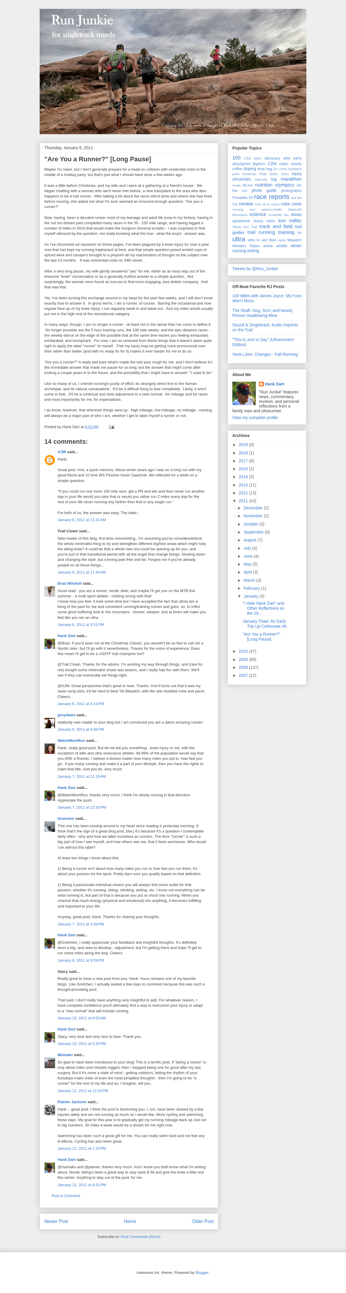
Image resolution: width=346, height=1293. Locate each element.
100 (236, 158)
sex (286, 215)
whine (268, 246)
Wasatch (294, 240)
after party (292, 158)
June (248, 556)
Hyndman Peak (254, 174)
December (253, 508)
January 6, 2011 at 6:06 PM (81, 729)
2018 (244, 453)
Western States (246, 246)
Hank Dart (66, 636)
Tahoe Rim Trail (245, 227)
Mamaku (65, 1055)
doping (249, 168)
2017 (244, 460)
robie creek (291, 204)
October (251, 524)
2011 (244, 500)
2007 (244, 675)
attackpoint (241, 164)
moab (236, 185)
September (254, 532)
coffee (237, 169)
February (252, 588)
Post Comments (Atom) (140, 1236)
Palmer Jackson (72, 1102)
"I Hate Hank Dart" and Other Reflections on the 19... (264, 608)
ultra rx (254, 240)
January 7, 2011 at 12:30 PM (82, 807)
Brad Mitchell (70, 583)
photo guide (264, 190)
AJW (62, 452)
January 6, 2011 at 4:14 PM (81, 704)
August (250, 540)
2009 (244, 659)
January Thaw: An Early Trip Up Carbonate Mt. (265, 624)
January (251, 596)
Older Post (203, 1221)
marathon (291, 179)
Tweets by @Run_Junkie (255, 268)
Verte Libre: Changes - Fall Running (265, 354)
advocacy (272, 158)
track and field (276, 226)
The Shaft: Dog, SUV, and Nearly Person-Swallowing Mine (262, 313)
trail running (261, 232)
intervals (261, 179)
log (274, 179)
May (247, 564)
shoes (296, 214)
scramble (275, 215)
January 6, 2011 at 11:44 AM (82, 572)
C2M (272, 163)
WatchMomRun (71, 740)
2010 (244, 651)
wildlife (281, 246)
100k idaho (253, 158)
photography (291, 191)
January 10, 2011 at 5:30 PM (82, 1043)
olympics (284, 185)
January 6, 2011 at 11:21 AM (82, 520)
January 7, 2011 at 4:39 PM (81, 924)
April (248, 572)
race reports (271, 196)
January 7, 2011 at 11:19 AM (82, 776)
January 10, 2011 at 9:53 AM (82, 1018)
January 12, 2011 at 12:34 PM (83, 1090)
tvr (300, 233)
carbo (283, 164)
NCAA (248, 185)
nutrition (264, 185)
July (247, 548)
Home (130, 1221)
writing (253, 250)
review (246, 204)
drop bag (264, 169)
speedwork (241, 221)
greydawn (66, 715)
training (286, 232)
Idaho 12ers (279, 174)
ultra (238, 239)
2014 (244, 476)
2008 (244, 667)
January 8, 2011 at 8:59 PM (81, 960)
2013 (244, 485)
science (257, 214)
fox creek (280, 169)
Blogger (201, 1272)
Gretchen (66, 818)
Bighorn (259, 164)
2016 (244, 468)
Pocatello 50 (242, 198)
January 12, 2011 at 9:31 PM (82, 1185)
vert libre (268, 240)
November (253, 515)
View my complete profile (255, 417)
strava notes (264, 221)
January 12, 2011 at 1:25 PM (82, 1148)
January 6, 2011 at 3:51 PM (81, 624)
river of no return (267, 204)
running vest (243, 209)
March (249, 580)
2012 (244, 493)
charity (296, 164)
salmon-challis (271, 209)
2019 (244, 444)
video (282, 240)
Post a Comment (66, 1196)
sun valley (290, 220)
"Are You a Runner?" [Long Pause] (97, 159)
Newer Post (56, 1221)
